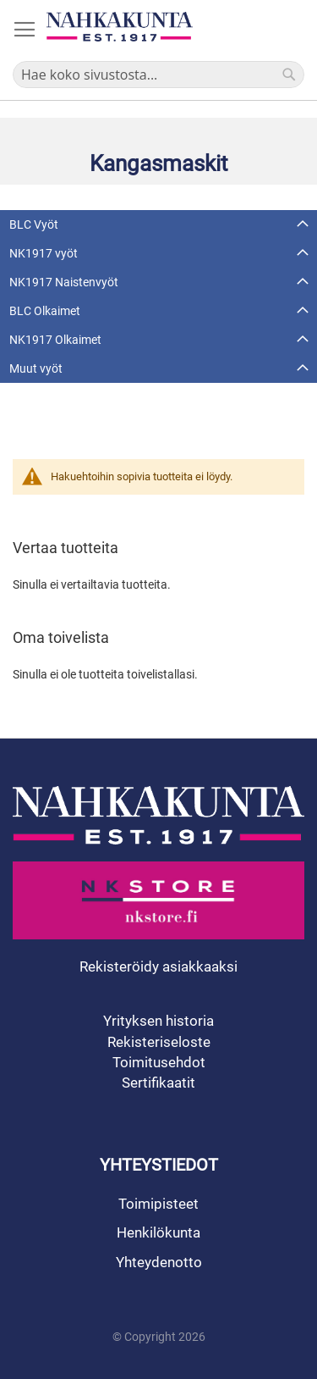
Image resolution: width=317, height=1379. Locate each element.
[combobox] (158, 74)
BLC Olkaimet (44, 311)
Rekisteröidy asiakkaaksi (158, 966)
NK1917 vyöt (43, 253)
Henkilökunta (158, 1232)
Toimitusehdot (158, 1062)
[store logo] (119, 27)
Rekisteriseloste (158, 1041)
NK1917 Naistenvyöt (63, 282)
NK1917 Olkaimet (55, 339)
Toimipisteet (158, 1203)
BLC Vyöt (33, 224)
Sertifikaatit (158, 1082)
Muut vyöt (36, 368)
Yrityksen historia (158, 1020)
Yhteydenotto (159, 1262)
